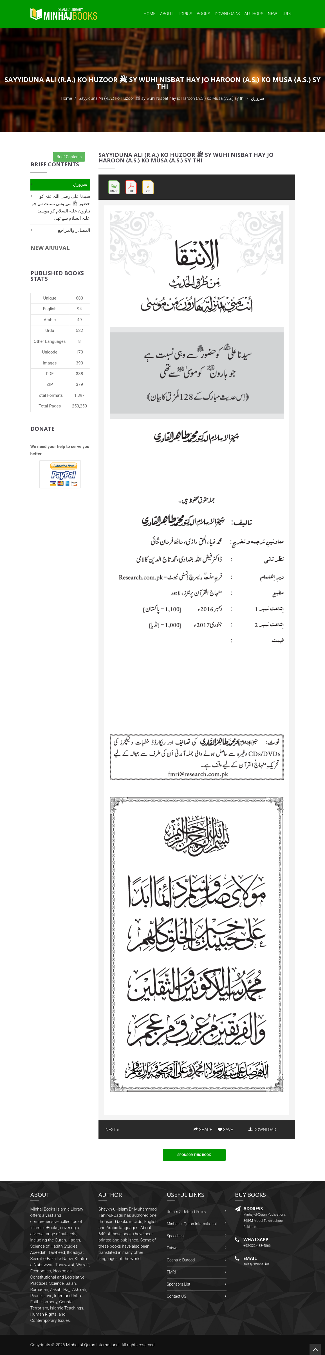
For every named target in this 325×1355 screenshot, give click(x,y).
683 (79, 298)
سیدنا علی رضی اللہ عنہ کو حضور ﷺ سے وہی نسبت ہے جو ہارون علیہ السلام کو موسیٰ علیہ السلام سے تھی (61, 207)
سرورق (80, 184)
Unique (49, 298)
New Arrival (50, 247)
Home (149, 13)
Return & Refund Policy (186, 1211)
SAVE (225, 1129)
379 (79, 384)
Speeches (175, 1236)
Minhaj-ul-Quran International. (93, 1344)
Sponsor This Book (194, 1155)
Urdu (286, 13)
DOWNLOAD (262, 1129)
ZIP (49, 384)
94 (79, 308)
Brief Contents (69, 157)
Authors (254, 13)
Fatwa (172, 1248)
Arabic (50, 319)
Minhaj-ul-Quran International (192, 1224)
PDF (50, 373)
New (272, 13)
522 (79, 330)
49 (79, 319)
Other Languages (50, 341)
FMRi (171, 1272)
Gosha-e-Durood (181, 1260)
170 (79, 352)
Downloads (227, 13)
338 (79, 373)
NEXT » (112, 1129)
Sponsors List (178, 1284)
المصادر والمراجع (74, 230)
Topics (185, 13)
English (50, 308)
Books (203, 13)
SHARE (203, 1129)
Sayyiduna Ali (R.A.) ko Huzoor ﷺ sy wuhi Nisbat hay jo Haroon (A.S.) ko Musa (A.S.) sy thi (161, 98)
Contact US (176, 1296)
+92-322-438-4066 (257, 1246)
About (167, 13)
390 (79, 363)
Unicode (49, 352)
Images (50, 363)
